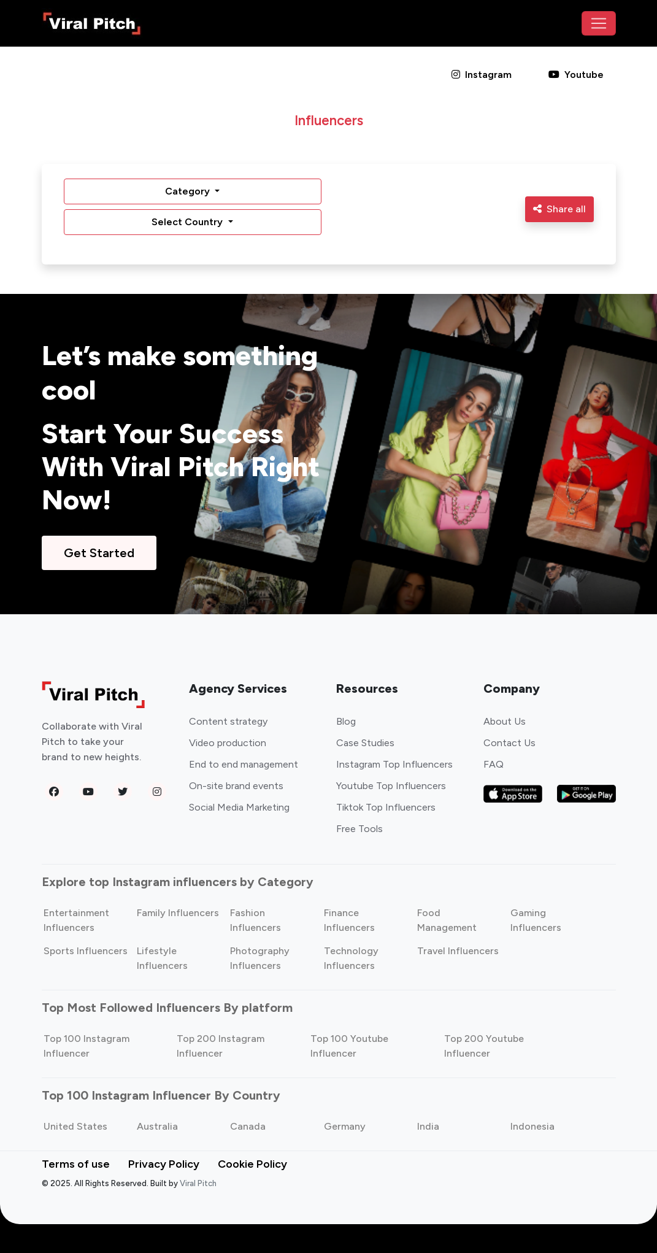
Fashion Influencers (255, 920)
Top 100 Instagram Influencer (86, 1046)
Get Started (99, 553)
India (428, 1126)
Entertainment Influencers (76, 920)
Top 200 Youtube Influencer (484, 1046)
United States (75, 1126)
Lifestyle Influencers (162, 958)
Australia (157, 1126)
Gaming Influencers (535, 920)
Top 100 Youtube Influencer (349, 1046)
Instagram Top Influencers (394, 764)
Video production (227, 743)
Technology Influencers (351, 958)
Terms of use (76, 1164)
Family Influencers (178, 913)
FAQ (493, 764)
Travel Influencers (458, 951)
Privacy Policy (163, 1164)
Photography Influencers (260, 958)
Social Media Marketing (239, 807)
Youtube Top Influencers (391, 786)
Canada (248, 1126)
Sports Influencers (86, 951)
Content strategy (228, 721)
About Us (504, 721)
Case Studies (365, 743)
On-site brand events (236, 786)
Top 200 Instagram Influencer (220, 1046)
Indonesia (532, 1126)
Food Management (447, 920)
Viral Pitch (198, 1183)
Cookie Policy (252, 1164)
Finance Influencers (349, 920)
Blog (346, 721)
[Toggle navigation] (599, 23)
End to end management (243, 764)
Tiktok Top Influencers (386, 807)
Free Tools (359, 829)
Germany (345, 1126)
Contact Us (509, 743)
